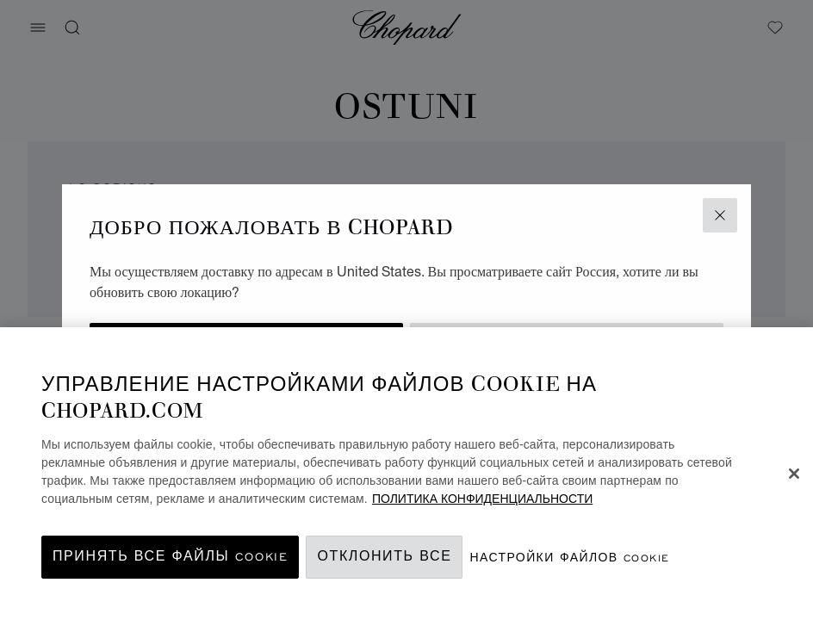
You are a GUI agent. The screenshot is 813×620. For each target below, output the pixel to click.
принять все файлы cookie (170, 556)
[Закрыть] (794, 474)
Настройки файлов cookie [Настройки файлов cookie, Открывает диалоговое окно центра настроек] (569, 557)
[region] (406, 473)
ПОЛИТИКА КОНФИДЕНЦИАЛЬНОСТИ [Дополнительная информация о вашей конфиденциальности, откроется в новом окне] (482, 498)
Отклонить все (384, 556)
